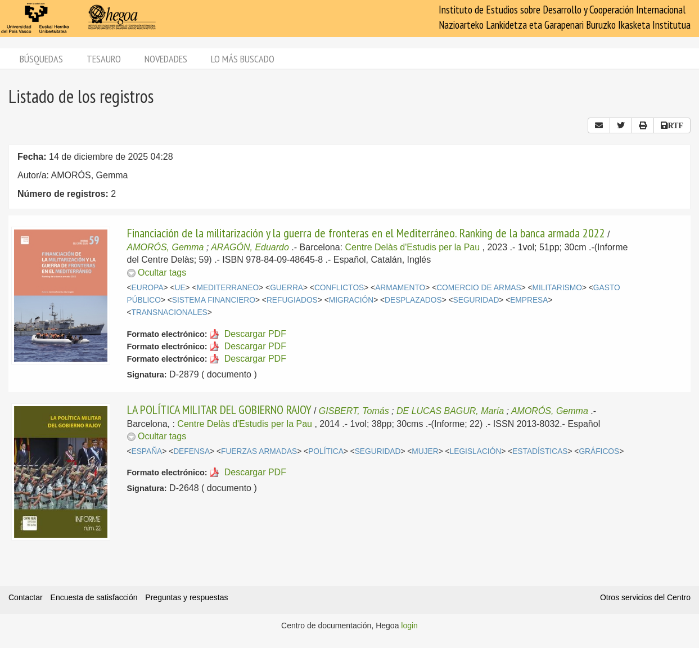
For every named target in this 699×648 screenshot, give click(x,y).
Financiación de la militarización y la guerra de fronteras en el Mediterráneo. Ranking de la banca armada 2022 (366, 233)
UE (179, 288)
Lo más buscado (242, 58)
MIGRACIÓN (351, 300)
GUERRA (286, 288)
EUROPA (148, 288)
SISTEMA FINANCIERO (213, 300)
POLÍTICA (326, 451)
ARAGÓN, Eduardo (250, 247)
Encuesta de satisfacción (94, 597)
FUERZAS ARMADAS (259, 451)
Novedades (166, 58)
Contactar (25, 597)
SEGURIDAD (476, 300)
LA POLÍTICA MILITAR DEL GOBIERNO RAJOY (219, 409)
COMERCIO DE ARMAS (478, 288)
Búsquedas (41, 58)
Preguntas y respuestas (186, 597)
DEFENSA (191, 451)
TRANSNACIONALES (170, 312)
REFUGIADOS (292, 300)
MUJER (425, 451)
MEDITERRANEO (227, 288)
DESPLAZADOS (413, 300)
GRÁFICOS (599, 451)
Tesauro (104, 58)
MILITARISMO (557, 288)
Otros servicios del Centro (645, 597)
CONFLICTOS (339, 288)
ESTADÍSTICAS (539, 451)
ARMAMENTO (400, 288)
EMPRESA (529, 300)
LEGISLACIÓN (476, 451)
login (409, 625)
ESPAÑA (147, 451)
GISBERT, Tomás (354, 411)
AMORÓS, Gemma (165, 247)
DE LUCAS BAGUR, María (450, 411)
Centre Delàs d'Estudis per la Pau (412, 247)
